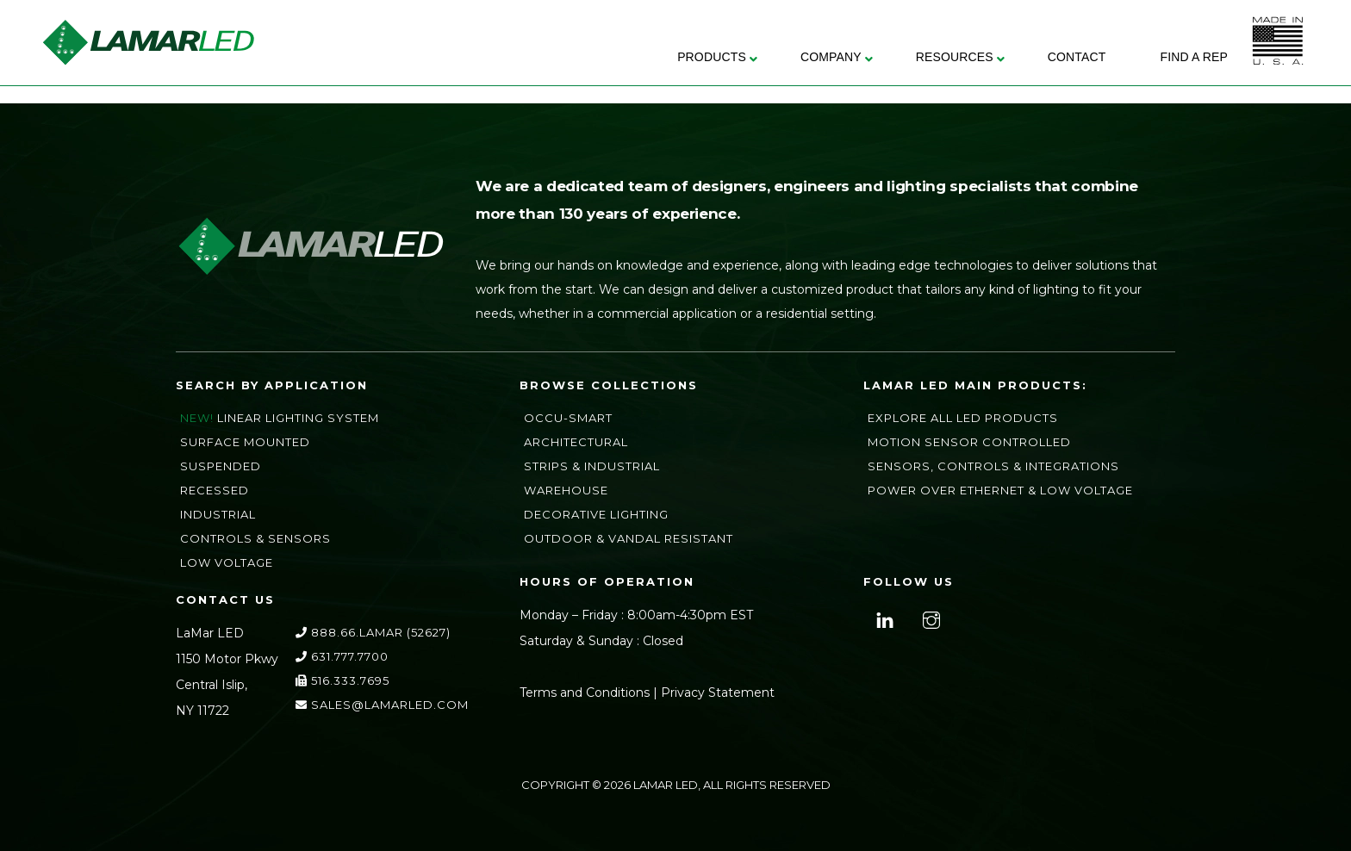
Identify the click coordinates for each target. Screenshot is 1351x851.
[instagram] (929, 618)
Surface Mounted (245, 442)
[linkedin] (882, 618)
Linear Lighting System (298, 418)
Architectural (576, 442)
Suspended (220, 466)
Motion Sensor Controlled (969, 442)
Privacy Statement (718, 692)
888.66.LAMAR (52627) (373, 632)
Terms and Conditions (585, 692)
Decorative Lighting (596, 514)
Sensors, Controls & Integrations (993, 466)
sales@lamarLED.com (382, 704)
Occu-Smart (568, 418)
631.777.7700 (342, 656)
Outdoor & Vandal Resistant (628, 538)
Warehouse (566, 490)
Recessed (214, 490)
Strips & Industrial (592, 466)
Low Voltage (226, 562)
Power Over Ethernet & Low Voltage (1000, 490)
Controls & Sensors (255, 538)
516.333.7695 (342, 680)
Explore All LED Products (963, 418)
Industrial (218, 514)
